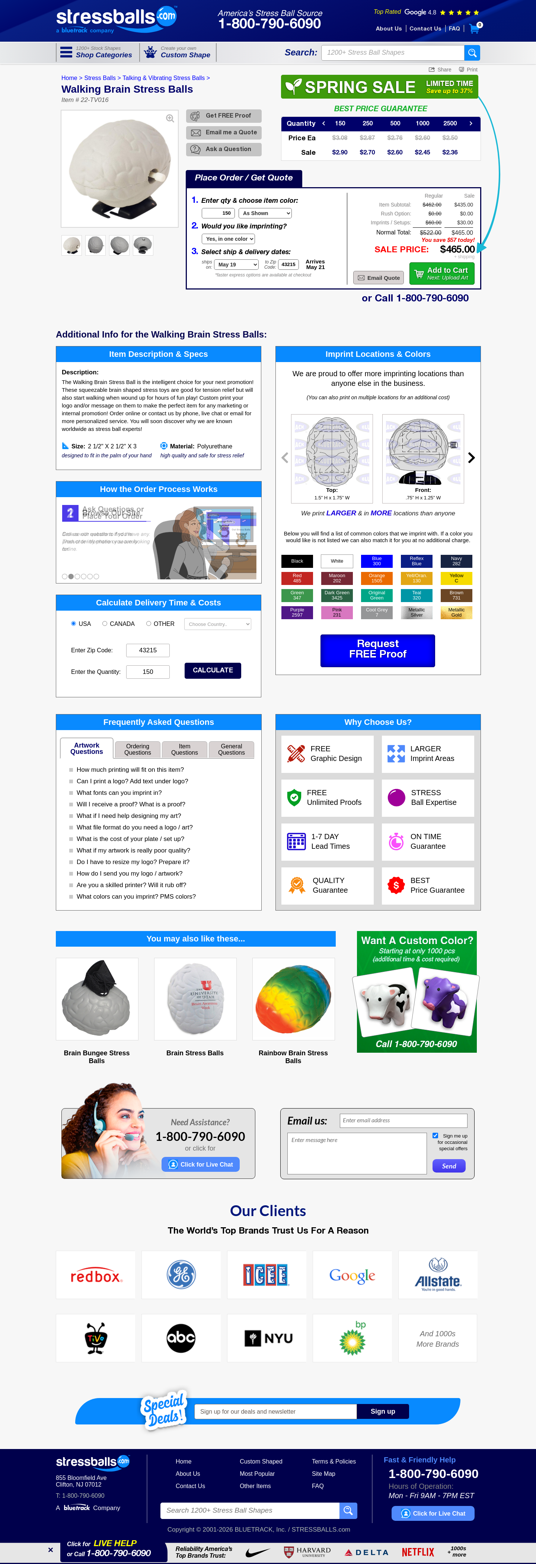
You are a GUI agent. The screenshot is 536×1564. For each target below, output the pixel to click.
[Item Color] (265, 213)
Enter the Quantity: (96, 672)
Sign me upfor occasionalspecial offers (453, 1142)
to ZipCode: (270, 264)
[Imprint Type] (228, 239)
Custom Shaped (261, 1461)
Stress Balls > (102, 78)
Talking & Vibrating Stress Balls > (166, 78)
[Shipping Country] (217, 624)
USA (81, 624)
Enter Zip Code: (92, 650)
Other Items (255, 1486)
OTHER (161, 624)
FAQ (454, 29)
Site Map (323, 1474)
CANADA (119, 624)
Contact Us (425, 29)
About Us (389, 29)
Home (184, 1461)
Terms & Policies (334, 1461)
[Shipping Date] (236, 264)
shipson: (207, 264)
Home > (71, 78)
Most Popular (257, 1474)
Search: (301, 52)
